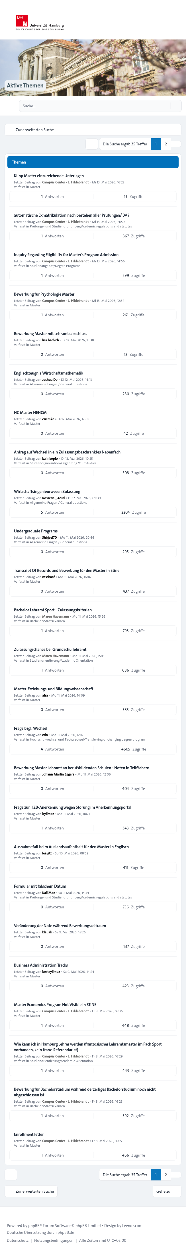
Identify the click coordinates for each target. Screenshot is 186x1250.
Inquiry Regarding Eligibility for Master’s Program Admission (66, 255)
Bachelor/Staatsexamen (47, 620)
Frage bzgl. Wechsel (30, 728)
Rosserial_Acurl (53, 497)
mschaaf (48, 576)
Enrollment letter (29, 1134)
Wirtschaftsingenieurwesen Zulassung (47, 491)
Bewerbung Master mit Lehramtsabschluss (50, 333)
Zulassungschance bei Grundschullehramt (50, 649)
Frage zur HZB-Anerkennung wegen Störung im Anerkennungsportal (72, 807)
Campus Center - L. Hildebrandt (65, 182)
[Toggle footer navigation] (7, 1211)
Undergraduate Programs (36, 531)
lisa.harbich (50, 339)
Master (35, 186)
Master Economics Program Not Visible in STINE (55, 1004)
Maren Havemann (55, 616)
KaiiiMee (48, 892)
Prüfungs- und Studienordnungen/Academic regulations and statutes (81, 226)
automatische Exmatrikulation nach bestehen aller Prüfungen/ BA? (71, 215)
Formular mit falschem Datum (40, 886)
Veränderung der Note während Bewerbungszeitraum (60, 926)
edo (45, 734)
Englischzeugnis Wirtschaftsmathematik (48, 373)
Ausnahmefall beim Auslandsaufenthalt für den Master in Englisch (71, 847)
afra (45, 695)
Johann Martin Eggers (58, 774)
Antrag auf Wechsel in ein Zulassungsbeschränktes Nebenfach (67, 452)
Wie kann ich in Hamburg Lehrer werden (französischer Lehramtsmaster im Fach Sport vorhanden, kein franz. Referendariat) (88, 1047)
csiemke (48, 418)
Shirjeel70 (49, 537)
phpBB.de (66, 1232)
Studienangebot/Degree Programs (55, 265)
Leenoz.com (132, 1225)
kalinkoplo (50, 458)
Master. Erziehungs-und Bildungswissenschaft (53, 689)
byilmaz (48, 813)
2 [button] (166, 144)
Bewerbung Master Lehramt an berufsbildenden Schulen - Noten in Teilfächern (81, 768)
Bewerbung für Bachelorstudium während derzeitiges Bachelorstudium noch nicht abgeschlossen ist (85, 1092)
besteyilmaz (51, 971)
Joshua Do (50, 379)
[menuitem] (17, 1240)
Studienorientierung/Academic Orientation (61, 660)
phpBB (34, 1225)
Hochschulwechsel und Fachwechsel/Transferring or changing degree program (87, 739)
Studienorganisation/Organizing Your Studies (63, 462)
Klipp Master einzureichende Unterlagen (49, 176)
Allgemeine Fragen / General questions (58, 383)
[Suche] (165, 106)
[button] (176, 144)
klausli (47, 932)
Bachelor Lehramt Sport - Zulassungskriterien (53, 610)
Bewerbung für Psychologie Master (44, 294)
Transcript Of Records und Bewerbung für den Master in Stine (66, 570)
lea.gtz (47, 853)
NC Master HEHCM (30, 412)
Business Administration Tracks (41, 965)
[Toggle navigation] (179, 20)
